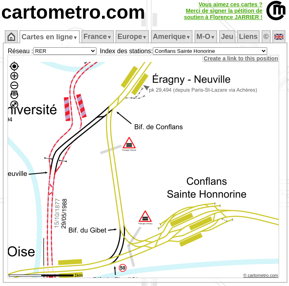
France (97, 37)
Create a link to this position (241, 58)
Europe (132, 37)
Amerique (172, 37)
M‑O (206, 37)
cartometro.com (73, 12)
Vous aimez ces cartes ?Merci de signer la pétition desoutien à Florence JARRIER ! (223, 10)
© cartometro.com (260, 275)
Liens (248, 37)
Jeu (227, 37)
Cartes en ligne (49, 37)
